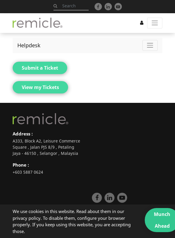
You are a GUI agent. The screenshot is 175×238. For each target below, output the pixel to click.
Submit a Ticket (40, 68)
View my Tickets (40, 87)
